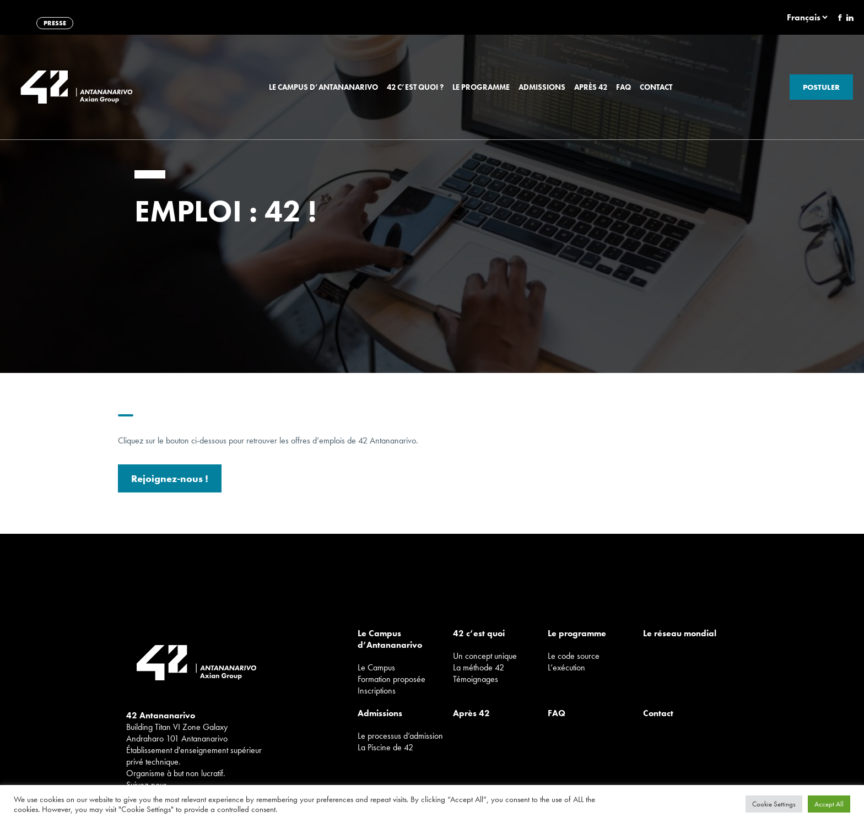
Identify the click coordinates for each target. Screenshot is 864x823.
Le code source (574, 656)
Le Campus (376, 667)
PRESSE (55, 23)
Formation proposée (391, 679)
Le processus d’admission (400, 735)
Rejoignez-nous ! (169, 481)
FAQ (623, 87)
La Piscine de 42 (385, 747)
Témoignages (475, 679)
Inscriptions (377, 690)
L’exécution (566, 667)
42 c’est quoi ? (415, 87)
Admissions (542, 87)
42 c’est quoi (479, 633)
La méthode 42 (478, 667)
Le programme (481, 87)
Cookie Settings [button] (774, 804)
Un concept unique (485, 656)
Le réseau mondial (679, 633)
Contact (656, 87)
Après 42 (590, 87)
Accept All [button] (829, 804)
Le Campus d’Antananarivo (323, 87)
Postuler (821, 87)
